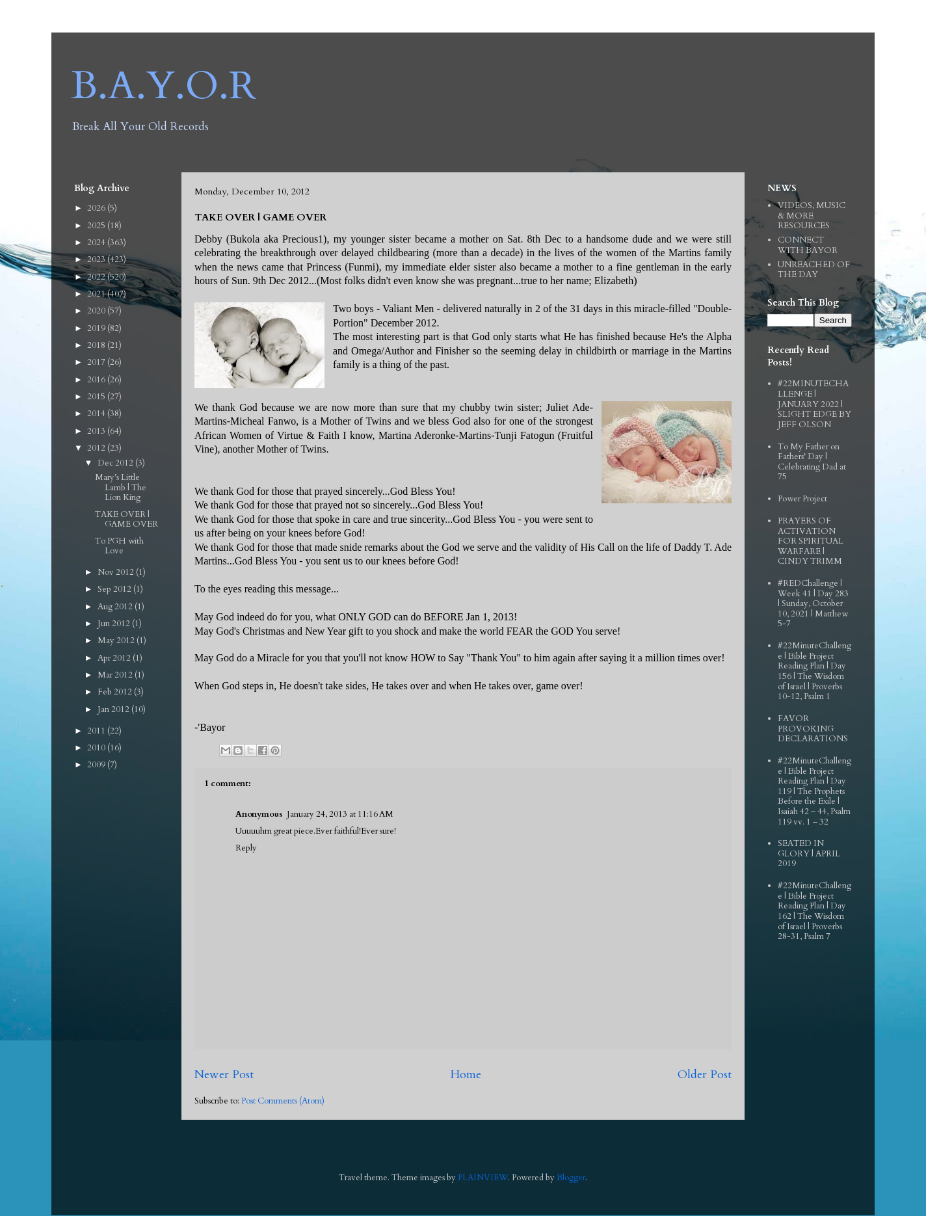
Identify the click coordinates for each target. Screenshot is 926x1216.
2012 (97, 448)
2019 (97, 328)
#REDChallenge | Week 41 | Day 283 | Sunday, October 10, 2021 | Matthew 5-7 (813, 603)
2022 (97, 277)
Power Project (802, 499)
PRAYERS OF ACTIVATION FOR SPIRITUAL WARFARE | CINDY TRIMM (810, 541)
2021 (97, 294)
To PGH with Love (119, 546)
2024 (97, 242)
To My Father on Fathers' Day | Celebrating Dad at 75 (812, 462)
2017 (97, 362)
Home (465, 1074)
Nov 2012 (117, 572)
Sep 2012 (115, 589)
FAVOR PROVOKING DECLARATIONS (813, 729)
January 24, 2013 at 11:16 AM (340, 814)
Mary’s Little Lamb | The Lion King (120, 487)
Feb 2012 (116, 692)
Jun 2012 (115, 623)
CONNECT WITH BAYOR (808, 245)
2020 (97, 311)
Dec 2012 (116, 463)
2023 (97, 259)
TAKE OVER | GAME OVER (126, 520)
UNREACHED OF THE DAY (814, 270)
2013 (97, 431)
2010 (97, 748)
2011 (97, 731)
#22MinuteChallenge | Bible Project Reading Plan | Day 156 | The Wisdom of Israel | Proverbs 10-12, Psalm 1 (814, 671)
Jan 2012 (114, 709)
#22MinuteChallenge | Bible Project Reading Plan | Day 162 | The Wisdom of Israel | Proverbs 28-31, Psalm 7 (814, 911)
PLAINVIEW (483, 1177)
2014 (97, 413)
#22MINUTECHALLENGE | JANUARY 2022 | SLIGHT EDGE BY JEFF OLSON (814, 404)
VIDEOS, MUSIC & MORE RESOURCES (811, 215)
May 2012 (117, 640)
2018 (97, 345)
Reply (246, 848)
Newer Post (224, 1074)
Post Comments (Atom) (282, 1101)
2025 (97, 225)
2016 (97, 380)
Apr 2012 (115, 658)
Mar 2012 (116, 675)
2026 (97, 208)
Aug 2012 (116, 607)
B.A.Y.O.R (163, 86)
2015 (97, 397)
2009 (97, 765)
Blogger (571, 1177)
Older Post (705, 1074)
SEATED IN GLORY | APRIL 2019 (809, 853)
